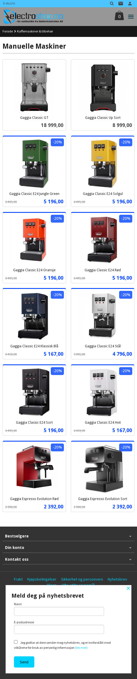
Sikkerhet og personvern (82, 579)
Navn (59, 609)
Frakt (18, 579)
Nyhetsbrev (117, 579)
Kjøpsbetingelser (41, 579)
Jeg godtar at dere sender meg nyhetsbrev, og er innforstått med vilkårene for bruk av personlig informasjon (62, 645)
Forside (8, 31)
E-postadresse (59, 627)
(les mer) (81, 647)
